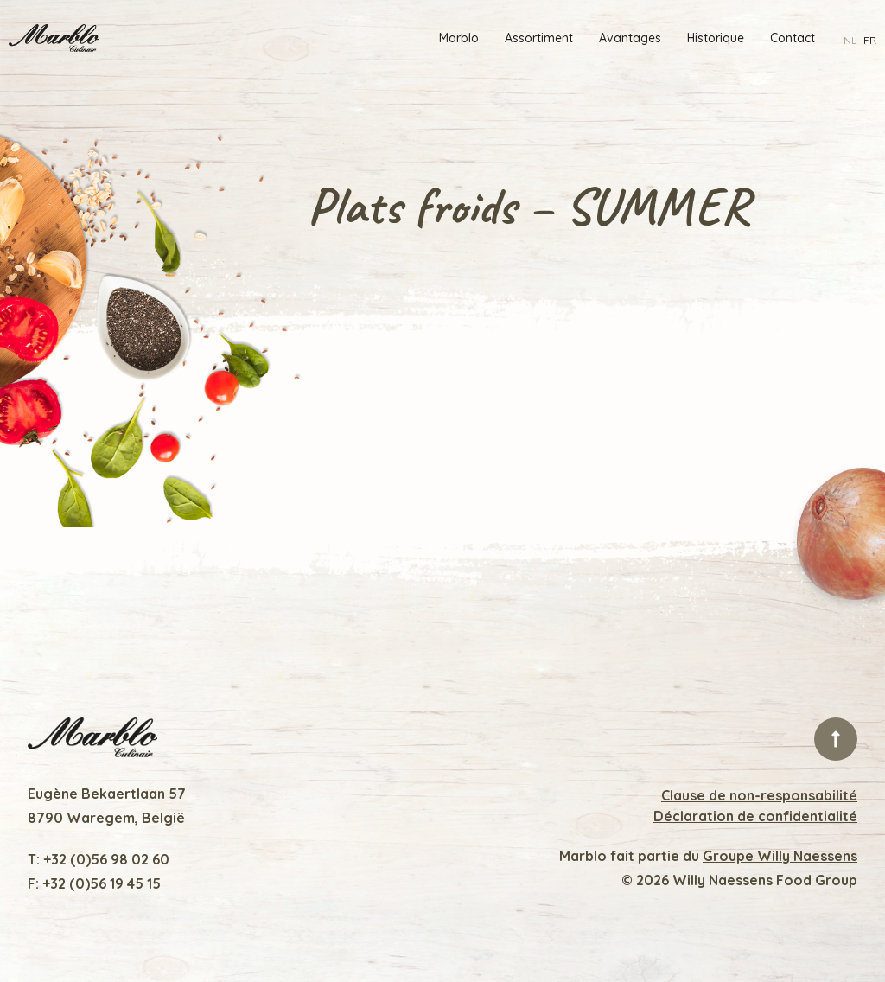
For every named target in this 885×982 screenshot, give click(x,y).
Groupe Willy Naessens (780, 855)
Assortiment (539, 38)
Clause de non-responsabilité (759, 795)
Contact (792, 38)
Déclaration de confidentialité (755, 816)
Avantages (630, 38)
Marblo (459, 38)
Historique (715, 38)
